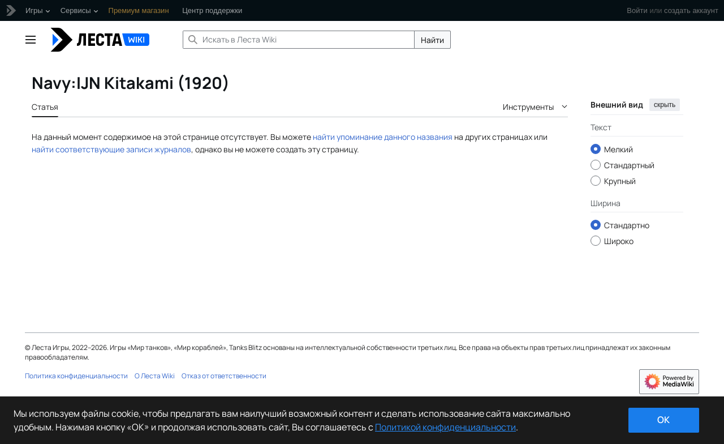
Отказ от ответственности (224, 376)
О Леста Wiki (155, 376)
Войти (637, 10)
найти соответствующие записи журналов (111, 149)
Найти (432, 40)
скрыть (664, 105)
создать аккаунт (691, 10)
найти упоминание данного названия (383, 136)
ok (663, 419)
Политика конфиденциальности (76, 376)
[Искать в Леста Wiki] (299, 40)
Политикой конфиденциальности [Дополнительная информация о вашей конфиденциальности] (445, 427)
